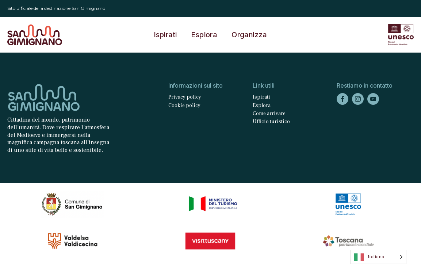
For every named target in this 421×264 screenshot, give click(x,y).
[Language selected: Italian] (378, 257)
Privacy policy (184, 97)
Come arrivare (269, 113)
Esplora (204, 34)
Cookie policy (184, 105)
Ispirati (165, 34)
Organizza (249, 34)
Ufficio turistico (271, 121)
